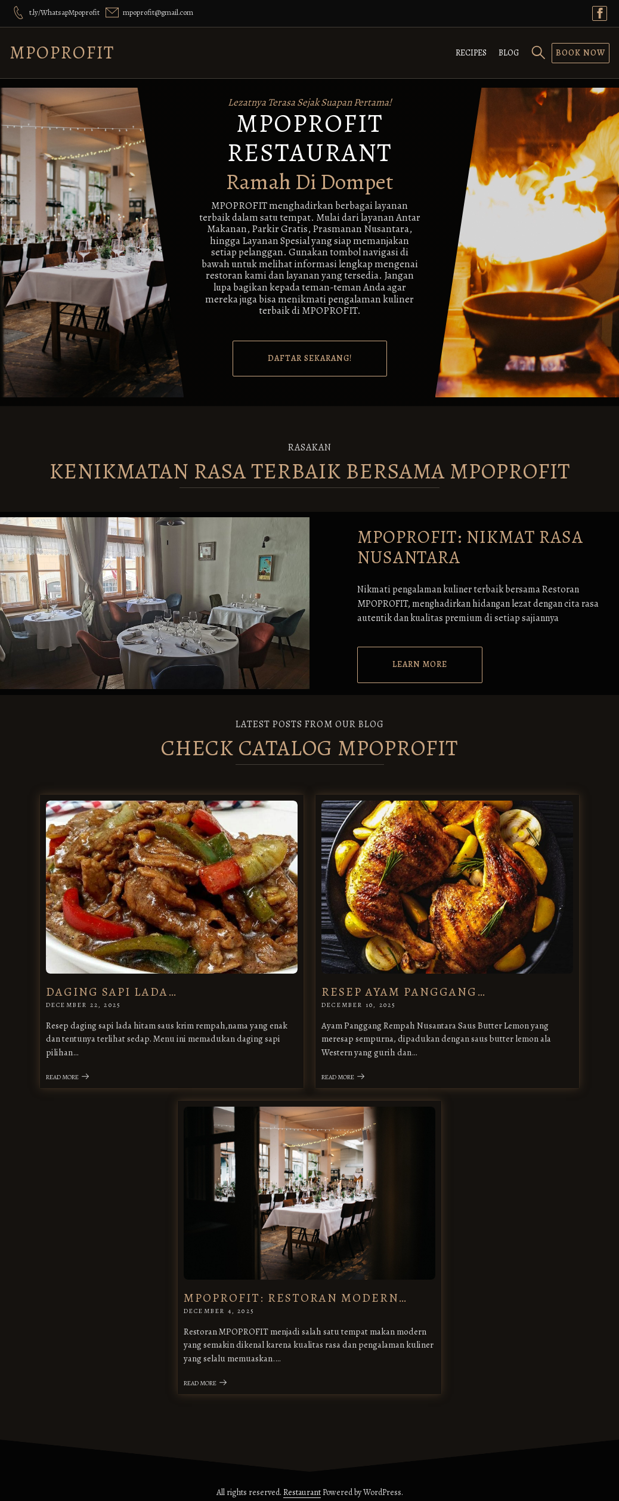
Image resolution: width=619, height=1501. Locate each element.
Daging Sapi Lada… (115, 989)
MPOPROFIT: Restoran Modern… (297, 1291)
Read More (72, 1074)
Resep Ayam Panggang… (403, 989)
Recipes (471, 52)
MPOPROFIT (62, 52)
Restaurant (302, 1485)
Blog (509, 52)
